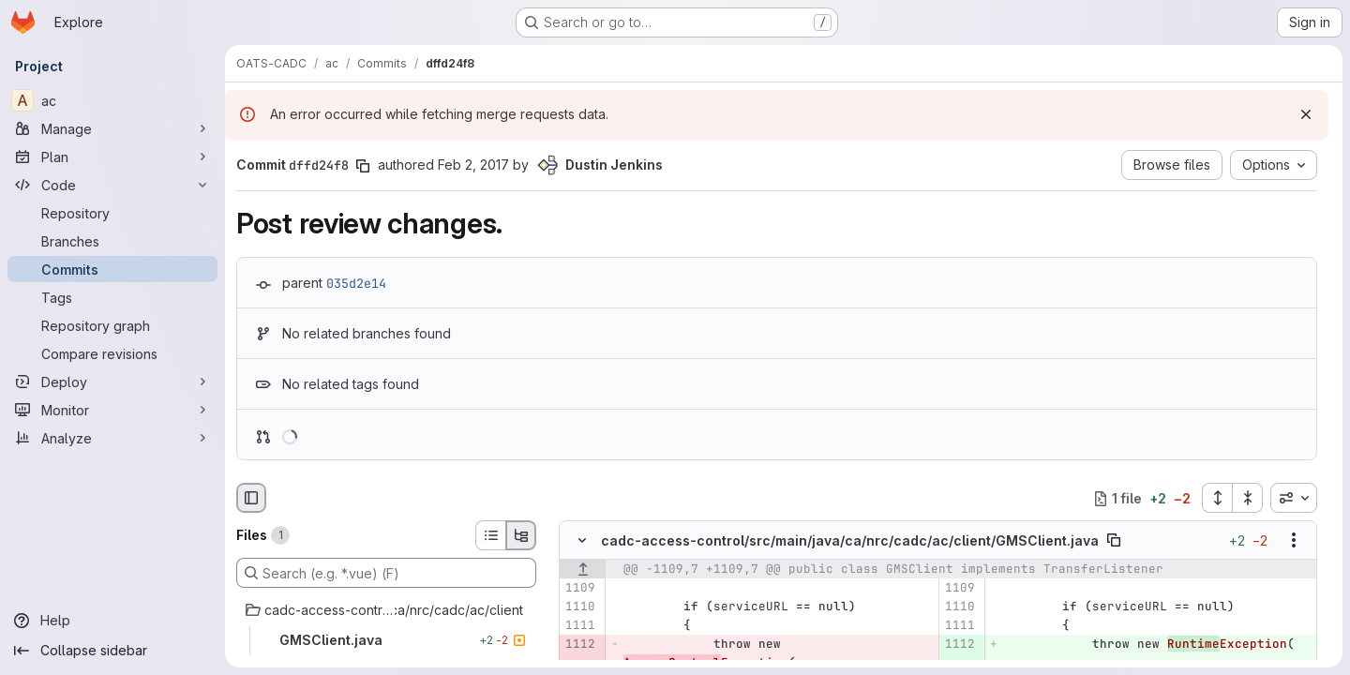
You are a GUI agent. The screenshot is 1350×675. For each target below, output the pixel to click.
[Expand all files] (1217, 498)
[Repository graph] (113, 325)
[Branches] (113, 241)
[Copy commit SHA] (363, 166)
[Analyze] (113, 438)
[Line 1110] (579, 607)
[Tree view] (521, 535)
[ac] (113, 100)
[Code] (113, 185)
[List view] (490, 535)
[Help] (113, 621)
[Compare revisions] (113, 353)
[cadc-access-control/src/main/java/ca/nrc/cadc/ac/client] (386, 610)
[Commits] (113, 269)
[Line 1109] (579, 588)
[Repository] (113, 213)
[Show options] (1293, 541)
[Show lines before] (583, 570)
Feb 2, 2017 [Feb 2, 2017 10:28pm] (473, 164)
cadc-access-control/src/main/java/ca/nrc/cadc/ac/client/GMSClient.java (850, 540)
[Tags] (113, 297)
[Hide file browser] (251, 498)
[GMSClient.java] (386, 640)
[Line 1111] (579, 626)
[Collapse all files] (1248, 498)
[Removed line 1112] (579, 645)
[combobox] (1293, 498)
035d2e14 (356, 283)
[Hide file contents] (582, 541)
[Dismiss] (1306, 114)
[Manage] (113, 128)
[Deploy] (113, 381)
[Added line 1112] (959, 645)
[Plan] (113, 156)
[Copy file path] (1113, 541)
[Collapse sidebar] (113, 651)
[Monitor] (113, 410)
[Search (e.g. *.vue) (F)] (386, 573)
